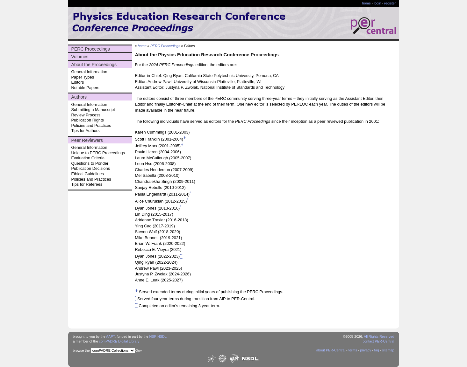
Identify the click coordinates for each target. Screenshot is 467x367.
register (390, 3)
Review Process (86, 115)
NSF (152, 336)
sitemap (388, 350)
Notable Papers (85, 87)
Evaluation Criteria (88, 158)
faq (376, 350)
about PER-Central (330, 350)
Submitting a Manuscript (93, 109)
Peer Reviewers (87, 140)
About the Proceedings (94, 64)
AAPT (110, 336)
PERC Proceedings (90, 49)
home (366, 3)
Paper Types (82, 77)
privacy (365, 350)
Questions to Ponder (90, 163)
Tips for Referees (87, 184)
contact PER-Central (378, 341)
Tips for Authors (85, 130)
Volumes (80, 56)
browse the (81, 350)
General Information (89, 71)
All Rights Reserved (379, 336)
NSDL (162, 336)
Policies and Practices (91, 125)
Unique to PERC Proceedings (98, 152)
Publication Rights (87, 120)
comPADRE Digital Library (119, 341)
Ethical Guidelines (87, 173)
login (377, 3)
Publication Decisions (90, 168)
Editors (77, 82)
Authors (79, 97)
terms (352, 350)
